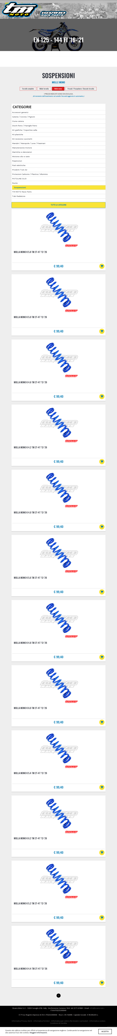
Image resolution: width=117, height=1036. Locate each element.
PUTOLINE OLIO (19, 179)
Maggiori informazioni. (38, 1032)
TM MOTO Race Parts (22, 192)
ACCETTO (104, 1031)
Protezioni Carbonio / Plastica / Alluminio (30, 174)
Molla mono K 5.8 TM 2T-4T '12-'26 (30, 252)
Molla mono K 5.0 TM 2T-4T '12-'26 (30, 317)
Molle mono (58, 88)
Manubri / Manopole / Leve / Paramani (28, 143)
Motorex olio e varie (21, 156)
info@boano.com (97, 1012)
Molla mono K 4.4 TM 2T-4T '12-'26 (30, 972)
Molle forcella (44, 88)
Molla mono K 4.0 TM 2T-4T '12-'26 (30, 514)
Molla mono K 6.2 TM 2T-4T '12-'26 (30, 841)
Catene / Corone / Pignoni (23, 117)
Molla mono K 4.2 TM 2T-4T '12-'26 (30, 448)
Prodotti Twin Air (19, 170)
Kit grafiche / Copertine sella (24, 130)
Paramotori (17, 161)
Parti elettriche (18, 165)
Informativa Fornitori (42, 1025)
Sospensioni (20, 187)
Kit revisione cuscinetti (22, 139)
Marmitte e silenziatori (22, 152)
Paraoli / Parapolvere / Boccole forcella (81, 88)
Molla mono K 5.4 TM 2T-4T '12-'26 (30, 776)
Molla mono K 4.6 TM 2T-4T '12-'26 (30, 383)
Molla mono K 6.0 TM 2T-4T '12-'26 (30, 710)
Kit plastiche (17, 134)
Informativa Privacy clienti (22, 1025)
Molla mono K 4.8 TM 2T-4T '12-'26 (30, 645)
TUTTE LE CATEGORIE (58, 205)
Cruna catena (18, 121)
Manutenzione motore (22, 148)
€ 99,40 (58, 266)
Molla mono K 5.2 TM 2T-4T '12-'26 (30, 907)
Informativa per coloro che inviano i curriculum (69, 1025)
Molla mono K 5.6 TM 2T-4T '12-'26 (30, 579)
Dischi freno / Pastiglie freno (24, 126)
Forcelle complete (28, 88)
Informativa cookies (97, 1025)
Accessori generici (20, 112)
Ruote (15, 183)
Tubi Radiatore (18, 196)
